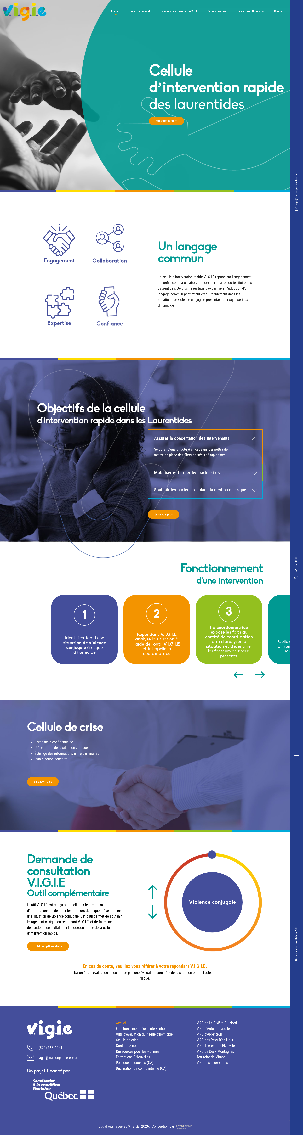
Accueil (115, 11)
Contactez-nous (127, 1045)
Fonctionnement (140, 11)
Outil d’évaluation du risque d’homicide (144, 1034)
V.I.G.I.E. (134, 1126)
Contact (279, 11)
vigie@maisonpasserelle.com (296, 192)
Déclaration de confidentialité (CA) (141, 1068)
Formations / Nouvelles (250, 11)
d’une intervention (141, 1028)
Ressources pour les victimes (137, 1051)
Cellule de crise (217, 11)
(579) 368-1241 (296, 568)
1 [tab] (212, 855)
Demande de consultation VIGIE (296, 943)
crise (127, 1040)
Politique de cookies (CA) (134, 1062)
